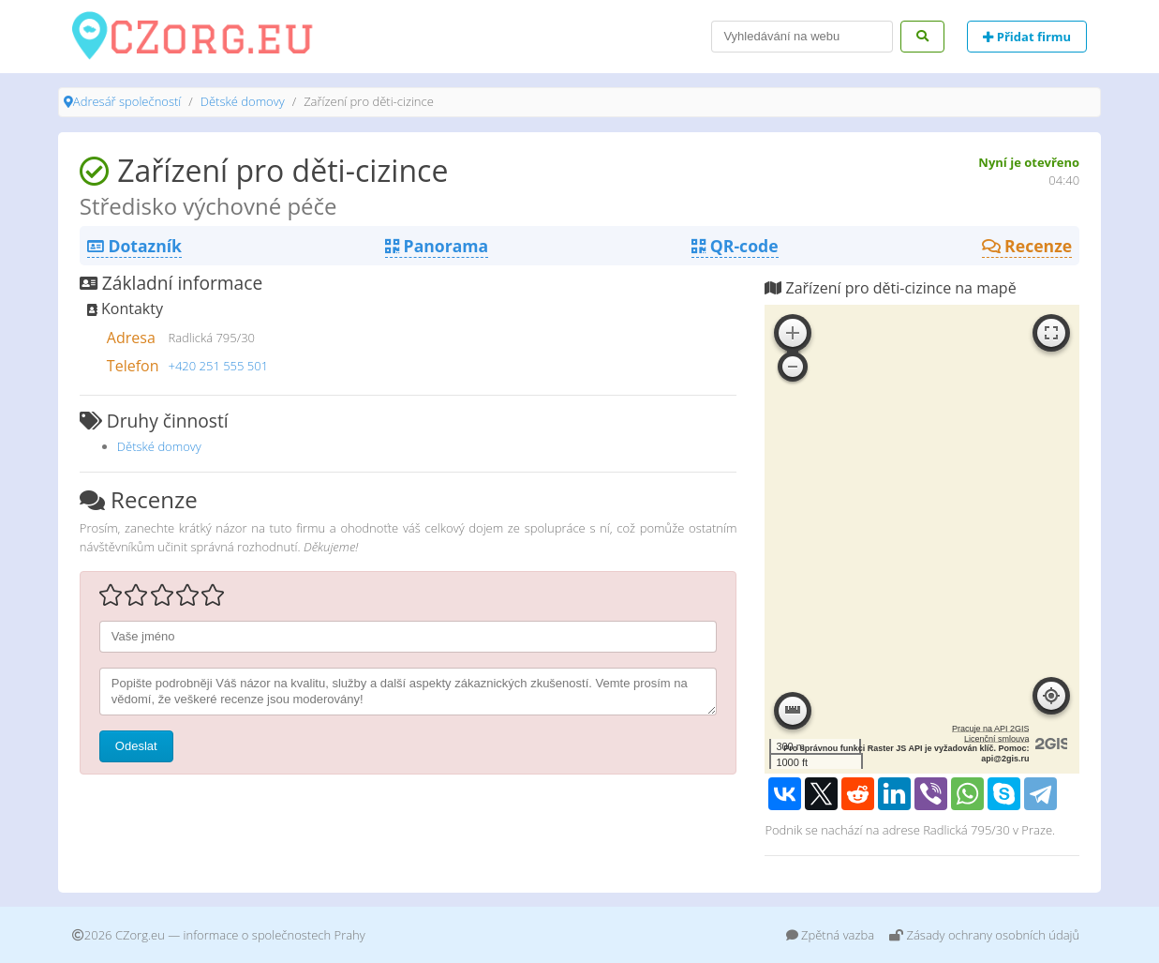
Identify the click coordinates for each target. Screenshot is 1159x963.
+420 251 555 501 (218, 365)
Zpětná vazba (830, 934)
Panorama (436, 245)
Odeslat (136, 746)
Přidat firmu (1027, 36)
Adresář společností (127, 101)
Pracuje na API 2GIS (991, 728)
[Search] (802, 37)
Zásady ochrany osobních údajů (984, 934)
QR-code (734, 245)
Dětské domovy (243, 101)
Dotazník (134, 245)
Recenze (1027, 245)
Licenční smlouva (997, 739)
